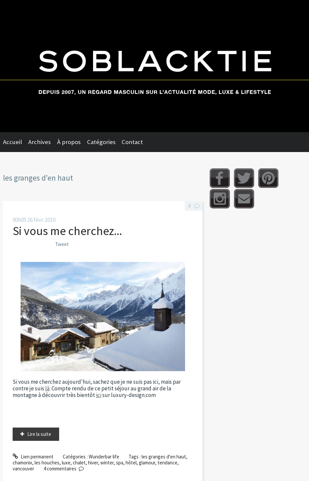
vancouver (23, 468)
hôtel (131, 462)
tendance (167, 462)
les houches (47, 462)
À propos (69, 142)
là (47, 388)
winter (107, 462)
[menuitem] (15, 142)
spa (119, 462)
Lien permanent (33, 456)
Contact (132, 142)
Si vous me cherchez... (67, 230)
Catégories (101, 142)
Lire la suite (39, 434)
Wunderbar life (104, 456)
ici (98, 395)
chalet (79, 462)
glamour (147, 462)
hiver (93, 462)
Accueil (12, 142)
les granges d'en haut (164, 456)
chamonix (22, 462)
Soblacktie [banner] (154, 66)
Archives (39, 142)
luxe (66, 462)
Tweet (62, 244)
